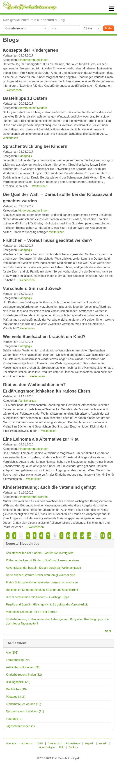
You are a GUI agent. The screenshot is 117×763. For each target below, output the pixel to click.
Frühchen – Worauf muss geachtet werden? (47, 240)
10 (68, 535)
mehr (108, 631)
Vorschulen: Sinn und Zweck (32, 288)
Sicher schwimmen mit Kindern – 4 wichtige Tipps (37, 597)
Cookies (73, 747)
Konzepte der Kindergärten (30, 50)
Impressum (27, 743)
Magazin (89, 743)
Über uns (11, 743)
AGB (40, 743)
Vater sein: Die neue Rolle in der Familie (31, 611)
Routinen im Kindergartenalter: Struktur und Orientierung (42, 589)
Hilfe (61, 747)
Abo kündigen (47, 747)
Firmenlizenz (73, 743)
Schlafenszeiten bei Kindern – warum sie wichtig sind (40, 553)
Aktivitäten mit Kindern (32, 107)
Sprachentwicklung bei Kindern (35, 146)
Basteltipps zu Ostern (25, 98)
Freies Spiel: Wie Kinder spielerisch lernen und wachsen (42, 582)
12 (82, 535)
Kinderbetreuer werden (33, 496)
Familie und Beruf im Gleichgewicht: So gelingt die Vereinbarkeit (47, 604)
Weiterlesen (14, 89)
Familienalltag (27, 400)
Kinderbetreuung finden (33, 59)
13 (89, 535)
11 (75, 535)
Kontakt (103, 743)
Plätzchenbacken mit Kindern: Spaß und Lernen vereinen (42, 560)
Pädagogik (25, 156)
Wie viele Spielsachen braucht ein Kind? (44, 336)
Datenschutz (54, 743)
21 (102, 535)
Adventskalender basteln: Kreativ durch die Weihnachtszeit (43, 567)
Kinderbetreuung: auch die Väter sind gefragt (49, 487)
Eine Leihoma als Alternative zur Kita (41, 439)
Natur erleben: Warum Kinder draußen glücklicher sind (40, 575)
